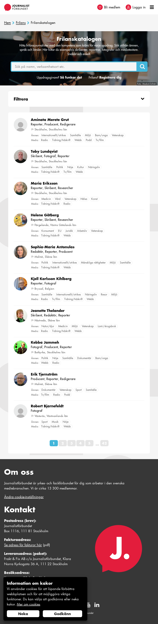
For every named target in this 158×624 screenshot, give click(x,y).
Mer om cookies (28, 604)
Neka (23, 613)
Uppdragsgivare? (59, 77)
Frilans (21, 23)
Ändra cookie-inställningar (24, 497)
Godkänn (62, 613)
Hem (7, 23)
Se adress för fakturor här (23, 545)
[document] (45, 598)
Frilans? (105, 77)
